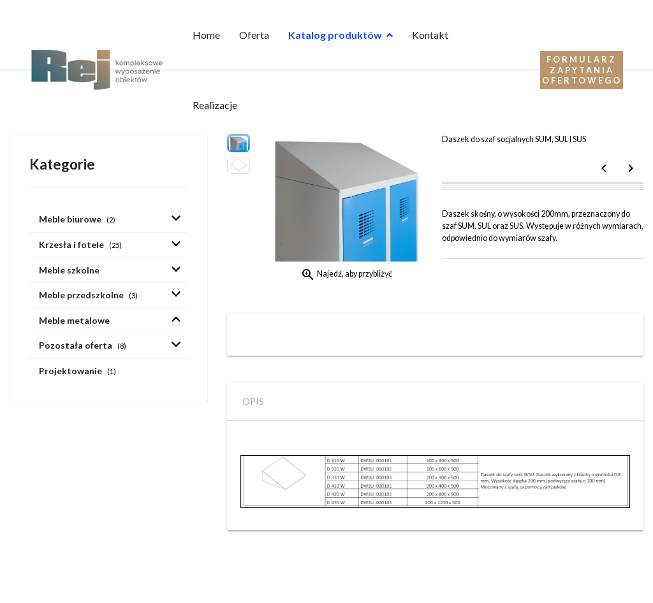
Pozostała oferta (82, 345)
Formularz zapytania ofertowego (582, 70)
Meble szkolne (69, 270)
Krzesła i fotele (80, 244)
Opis (253, 401)
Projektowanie (77, 370)
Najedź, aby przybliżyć (346, 274)
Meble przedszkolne (88, 294)
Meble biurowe (77, 219)
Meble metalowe (74, 320)
